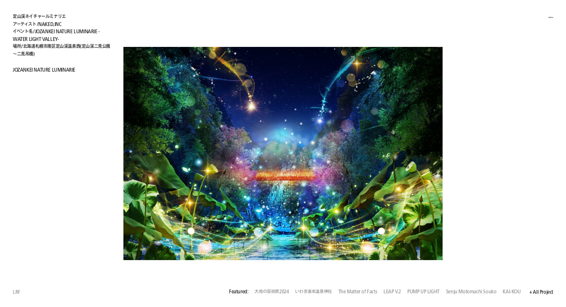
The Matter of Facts (357, 292)
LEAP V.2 (392, 292)
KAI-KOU (511, 292)
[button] (418, 153)
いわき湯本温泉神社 (313, 292)
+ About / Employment (529, 16)
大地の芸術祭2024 (271, 292)
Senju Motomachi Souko (471, 292)
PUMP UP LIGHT (423, 292)
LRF (16, 292)
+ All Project (541, 292)
